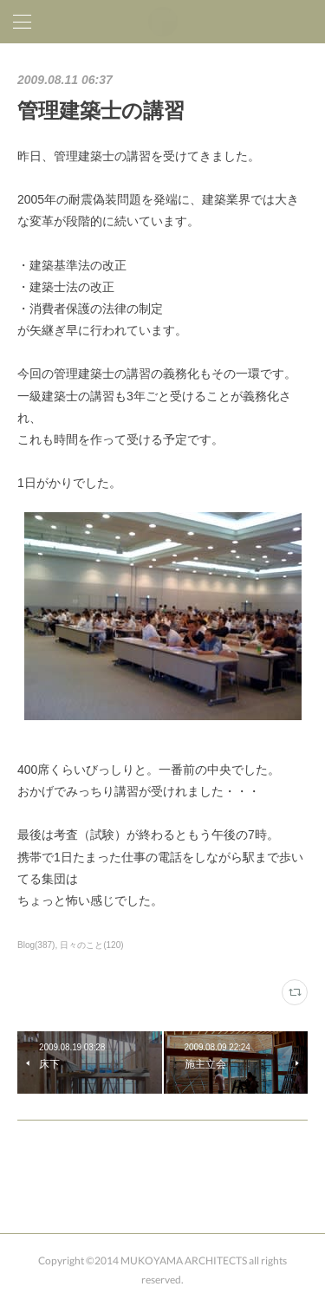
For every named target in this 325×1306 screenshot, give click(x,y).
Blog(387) (36, 945)
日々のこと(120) (91, 945)
